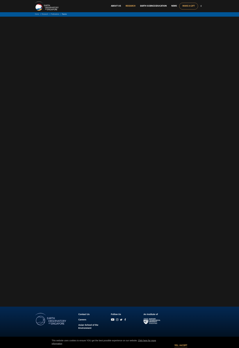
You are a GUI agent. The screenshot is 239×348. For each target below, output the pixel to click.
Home (37, 14)
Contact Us (84, 314)
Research (131, 6)
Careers (82, 319)
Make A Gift (188, 6)
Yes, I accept (180, 345)
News (174, 6)
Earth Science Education (153, 6)
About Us (116, 6)
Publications (55, 14)
